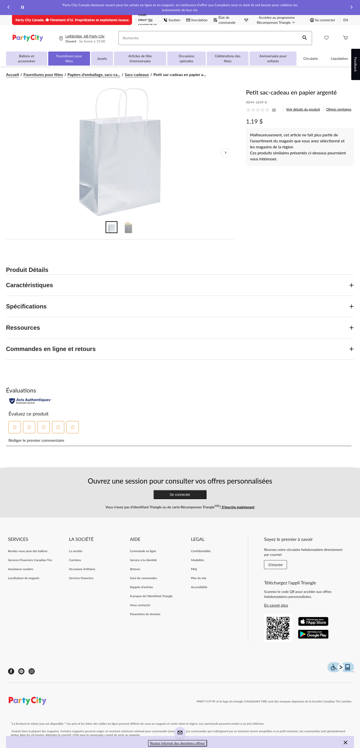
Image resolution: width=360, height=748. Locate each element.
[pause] (22, 8)
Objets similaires (338, 109)
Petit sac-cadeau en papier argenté (291, 92)
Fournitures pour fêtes (69, 58)
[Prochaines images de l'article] (225, 152)
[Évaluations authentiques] (30, 401)
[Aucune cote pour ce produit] (259, 110)
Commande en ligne (143, 551)
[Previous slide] (8, 8)
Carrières (75, 560)
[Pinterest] (21, 671)
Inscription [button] (197, 20)
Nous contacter (140, 605)
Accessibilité (199, 587)
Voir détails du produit (303, 109)
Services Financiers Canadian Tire (30, 560)
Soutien (172, 20)
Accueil (12, 74)
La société (75, 551)
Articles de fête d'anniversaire (140, 58)
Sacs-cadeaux (137, 74)
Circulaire (311, 58)
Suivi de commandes (143, 578)
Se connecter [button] (322, 20)
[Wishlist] (326, 38)
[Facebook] (11, 671)
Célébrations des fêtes (227, 58)
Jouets (102, 58)
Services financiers (81, 578)
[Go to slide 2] (128, 227)
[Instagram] (31, 671)
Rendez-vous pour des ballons (28, 551)
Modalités (197, 560)
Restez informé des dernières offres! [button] (177, 743)
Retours (135, 569)
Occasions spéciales (186, 58)
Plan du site (198, 578)
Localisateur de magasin (23, 578)
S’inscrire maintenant (237, 507)
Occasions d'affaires (82, 569)
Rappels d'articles (141, 587)
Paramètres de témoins (145, 614)
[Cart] (345, 38)
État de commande (225, 20)
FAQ (194, 569)
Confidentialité (200, 551)
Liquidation (339, 58)
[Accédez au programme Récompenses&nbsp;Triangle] (276, 20)
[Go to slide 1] (112, 227)
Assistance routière (20, 569)
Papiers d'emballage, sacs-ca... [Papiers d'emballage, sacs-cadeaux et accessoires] (94, 74)
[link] (263, 110)
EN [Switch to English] (345, 20)
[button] (305, 38)
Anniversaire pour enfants (273, 58)
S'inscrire (275, 565)
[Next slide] (351, 8)
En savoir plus (276, 605)
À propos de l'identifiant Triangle (151, 596)
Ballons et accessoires (26, 58)
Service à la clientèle (143, 560)
